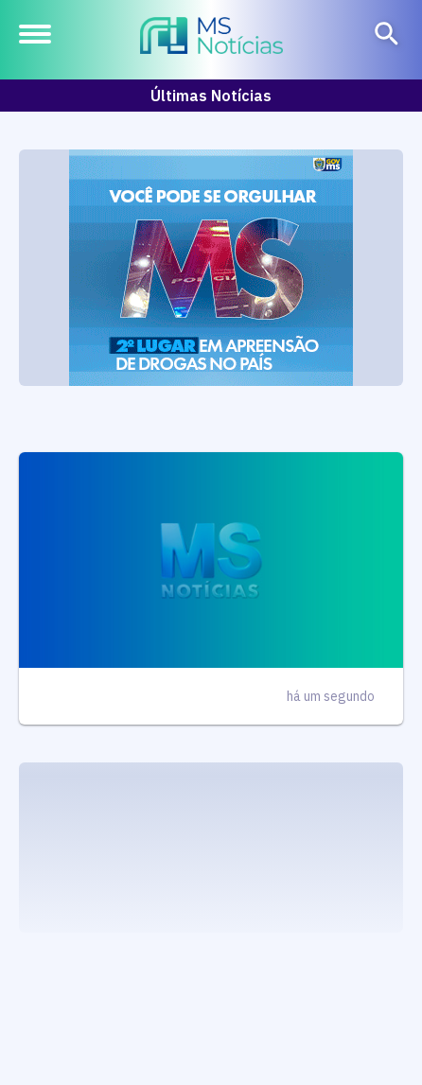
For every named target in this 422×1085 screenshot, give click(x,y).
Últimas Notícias (211, 95)
